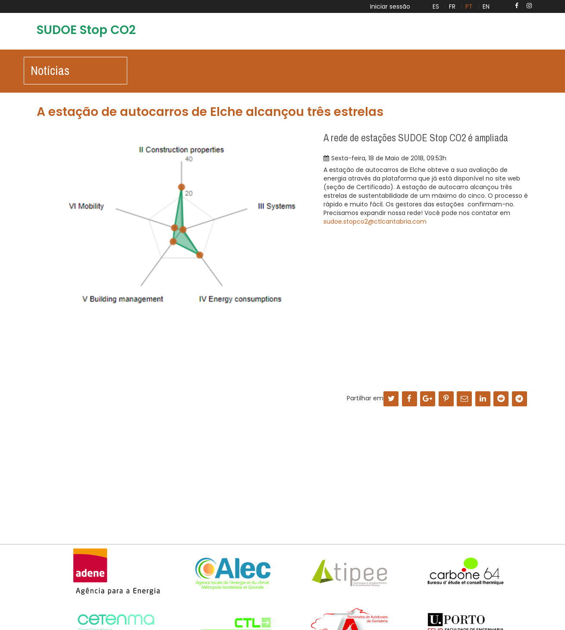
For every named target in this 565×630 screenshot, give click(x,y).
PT (469, 6)
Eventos (425, 29)
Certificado (510, 29)
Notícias (391, 29)
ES (436, 6)
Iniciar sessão (390, 6)
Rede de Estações (343, 29)
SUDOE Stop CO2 (86, 30)
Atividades (248, 29)
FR (452, 6)
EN (486, 6)
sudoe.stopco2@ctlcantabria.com (375, 221)
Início (175, 29)
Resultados (290, 29)
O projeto (208, 29)
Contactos (464, 29)
